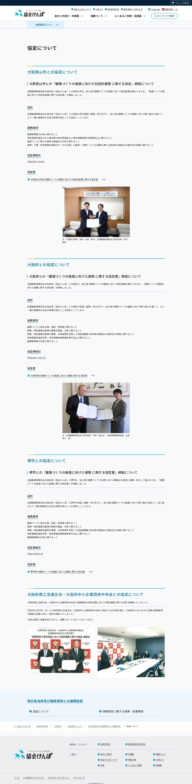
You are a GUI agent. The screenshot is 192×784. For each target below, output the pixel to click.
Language (155, 9)
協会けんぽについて (82, 9)
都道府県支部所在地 (136, 744)
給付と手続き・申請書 (67, 16)
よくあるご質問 (135, 765)
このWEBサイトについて (33, 777)
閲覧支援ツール (171, 9)
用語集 (159, 765)
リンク (17, 777)
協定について (41, 711)
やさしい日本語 (182, 2)
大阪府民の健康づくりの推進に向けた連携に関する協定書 (63, 375)
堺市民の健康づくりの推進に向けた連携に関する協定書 (62, 571)
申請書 (131, 754)
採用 (102, 765)
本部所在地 (105, 744)
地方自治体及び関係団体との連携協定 (55, 700)
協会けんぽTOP (24, 726)
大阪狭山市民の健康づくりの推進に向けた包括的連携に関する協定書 (69, 179)
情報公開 (132, 760)
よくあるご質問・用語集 (128, 16)
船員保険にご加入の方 (133, 9)
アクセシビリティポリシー (59, 777)
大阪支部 (57, 726)
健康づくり (97, 16)
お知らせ (99, 9)
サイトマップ (79, 777)
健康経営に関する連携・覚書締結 (123, 711)
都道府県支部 (113, 9)
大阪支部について (74, 726)
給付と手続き (106, 754)
